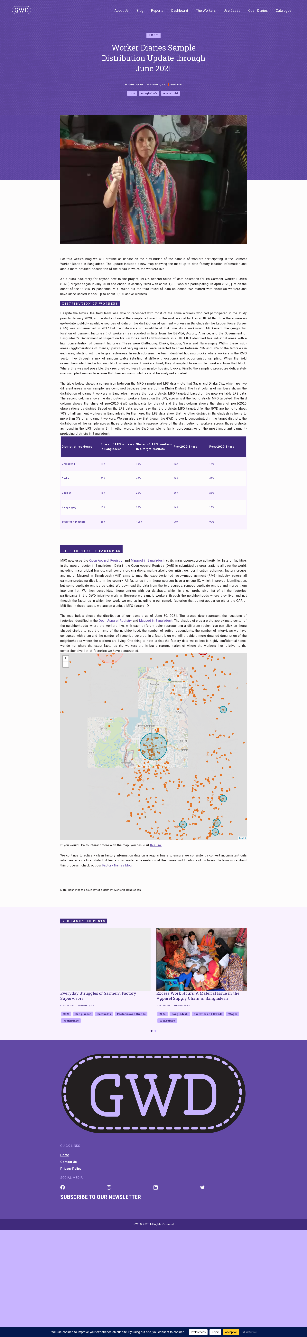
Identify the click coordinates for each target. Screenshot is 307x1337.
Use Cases (232, 10)
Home (64, 1155)
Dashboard (179, 10)
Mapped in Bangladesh (147, 560)
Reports (157, 10)
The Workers (206, 10)
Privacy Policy (70, 1169)
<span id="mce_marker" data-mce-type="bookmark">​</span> (153, 746)
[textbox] (153, 877)
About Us (122, 10)
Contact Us (68, 1162)
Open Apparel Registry (106, 560)
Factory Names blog (117, 865)
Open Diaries (258, 10)
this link (156, 845)
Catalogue (283, 10)
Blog (139, 10)
